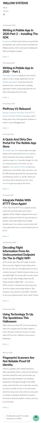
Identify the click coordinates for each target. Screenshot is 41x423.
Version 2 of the (9, 113)
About (5, 7)
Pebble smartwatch (10, 82)
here (15, 160)
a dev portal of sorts (17, 167)
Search (4, 14)
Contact (5, 11)
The (4, 150)
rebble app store (12, 150)
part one (8, 41)
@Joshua (26, 154)
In (4, 41)
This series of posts (10, 75)
